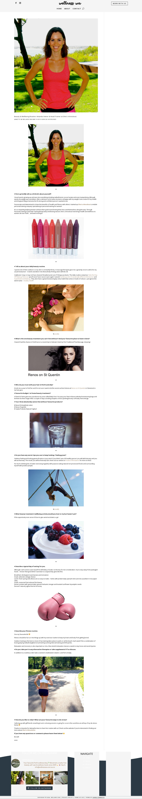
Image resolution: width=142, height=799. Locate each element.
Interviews (52, 119)
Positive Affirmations (72, 460)
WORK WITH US (119, 3)
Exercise (44, 119)
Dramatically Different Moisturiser (82, 277)
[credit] (56, 334)
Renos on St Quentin (78, 388)
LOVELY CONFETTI (99, 797)
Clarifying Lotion (65, 277)
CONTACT (77, 9)
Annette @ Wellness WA (23, 119)
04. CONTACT (87, 768)
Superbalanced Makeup (22, 279)
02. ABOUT (86, 761)
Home (59, 9)
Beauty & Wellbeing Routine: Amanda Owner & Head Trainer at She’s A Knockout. (45, 116)
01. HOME (87, 758)
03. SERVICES (87, 764)
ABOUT (67, 9)
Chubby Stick (28, 281)
